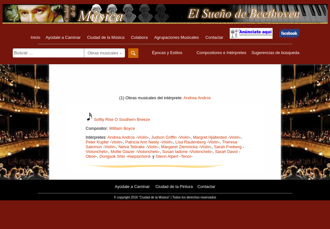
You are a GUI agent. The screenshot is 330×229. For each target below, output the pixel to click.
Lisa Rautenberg (190, 142)
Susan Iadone (175, 151)
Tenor (186, 156)
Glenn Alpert (166, 156)
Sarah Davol (226, 151)
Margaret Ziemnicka (179, 146)
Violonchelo (96, 151)
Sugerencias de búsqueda (275, 52)
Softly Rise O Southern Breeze (122, 119)
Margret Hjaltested (210, 137)
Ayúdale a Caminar (63, 37)
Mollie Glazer (123, 151)
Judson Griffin (163, 137)
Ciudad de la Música (105, 37)
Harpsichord (139, 156)
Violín (142, 137)
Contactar (214, 37)
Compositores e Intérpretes (221, 52)
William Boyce (122, 128)
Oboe (91, 156)
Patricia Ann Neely (142, 142)
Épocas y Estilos (168, 52)
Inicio (35, 37)
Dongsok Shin (112, 156)
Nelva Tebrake (131, 146)
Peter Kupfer (97, 142)
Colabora (139, 37)
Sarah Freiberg (228, 146)
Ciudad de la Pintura (174, 186)
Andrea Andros (197, 97)
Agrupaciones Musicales (176, 37)
